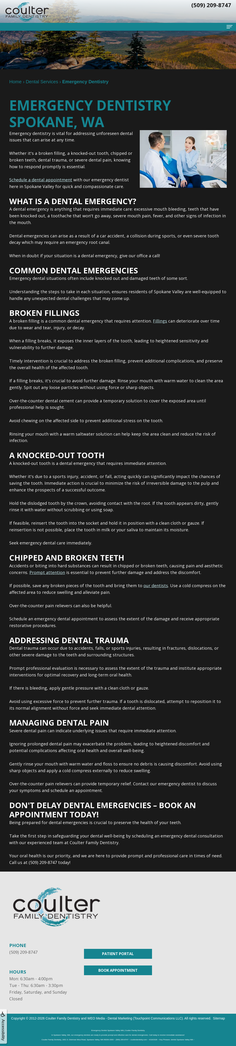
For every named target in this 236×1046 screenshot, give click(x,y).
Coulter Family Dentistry (63, 1018)
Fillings (160, 321)
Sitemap (219, 1018)
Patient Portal (118, 953)
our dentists (155, 585)
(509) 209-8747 (23, 952)
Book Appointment (118, 970)
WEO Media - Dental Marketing (109, 1018)
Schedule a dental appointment (40, 179)
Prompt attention (47, 572)
